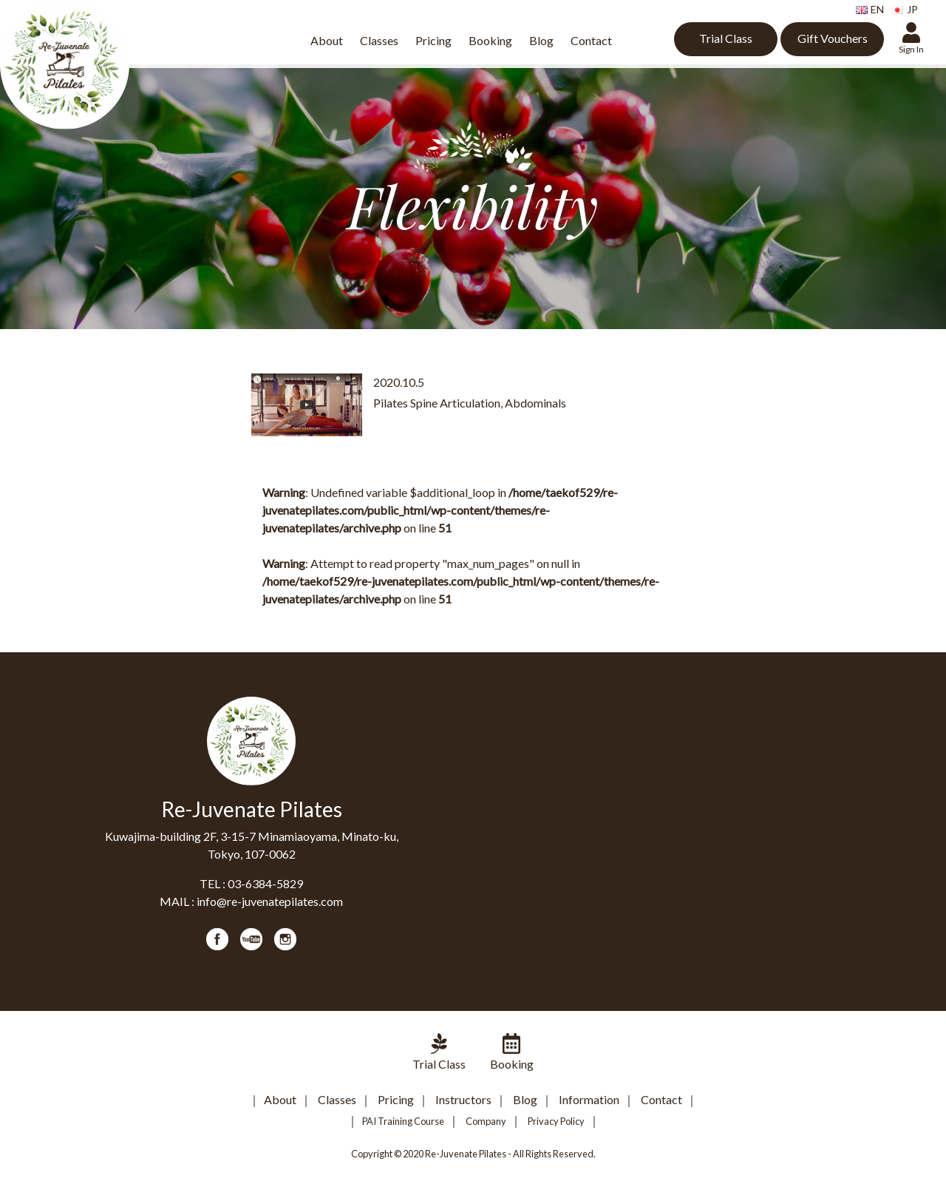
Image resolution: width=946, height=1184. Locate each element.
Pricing (433, 40)
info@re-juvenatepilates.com (270, 901)
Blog (541, 40)
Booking (490, 40)
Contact (591, 40)
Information (589, 1099)
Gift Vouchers (832, 38)
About (326, 40)
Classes (379, 40)
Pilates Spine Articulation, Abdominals (469, 403)
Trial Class (725, 38)
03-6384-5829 (265, 883)
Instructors (463, 1099)
